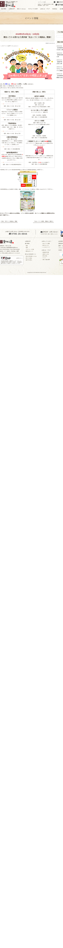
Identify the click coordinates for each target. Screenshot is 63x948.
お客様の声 (12, 8)
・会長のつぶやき (45, 254)
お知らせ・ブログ (45, 8)
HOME (60, 250)
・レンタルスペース (46, 247)
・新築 (26, 245)
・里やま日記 (44, 255)
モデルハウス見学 (33, 8)
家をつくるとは (21, 8)
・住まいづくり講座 (46, 243)
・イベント (44, 257)
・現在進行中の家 (45, 252)
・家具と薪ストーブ (29, 251)
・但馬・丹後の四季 (46, 259)
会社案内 (60, 241)
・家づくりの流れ (28, 258)
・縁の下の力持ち (28, 259)
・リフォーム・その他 (29, 249)
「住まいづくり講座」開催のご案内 (42, 221)
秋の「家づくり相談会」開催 (9, 221)
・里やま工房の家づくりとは (30, 256)
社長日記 (54, 8)
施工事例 (3, 8)
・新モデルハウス (45, 245)
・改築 (26, 247)
